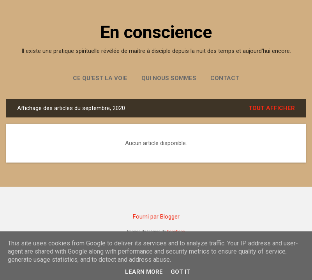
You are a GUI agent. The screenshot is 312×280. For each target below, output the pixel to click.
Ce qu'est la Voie (100, 78)
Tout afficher (272, 108)
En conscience (156, 32)
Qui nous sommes (168, 78)
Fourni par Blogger (156, 216)
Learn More (144, 271)
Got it (180, 271)
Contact (224, 78)
